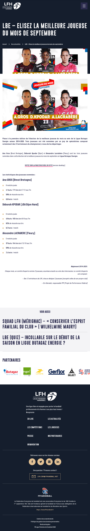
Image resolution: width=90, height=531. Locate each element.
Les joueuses (53, 427)
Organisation (33, 444)
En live (30, 419)
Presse (30, 436)
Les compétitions (34, 427)
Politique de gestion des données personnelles (45, 522)
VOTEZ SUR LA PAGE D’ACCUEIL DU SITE (39, 165)
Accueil (5, 44)
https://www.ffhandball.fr (45, 510)
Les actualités (54, 419)
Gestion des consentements (45, 519)
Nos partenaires (55, 436)
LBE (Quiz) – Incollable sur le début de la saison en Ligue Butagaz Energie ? (41, 340)
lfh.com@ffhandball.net (45, 476)
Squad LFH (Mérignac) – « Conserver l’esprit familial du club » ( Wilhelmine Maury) (44, 324)
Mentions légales (45, 524)
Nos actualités (15, 44)
